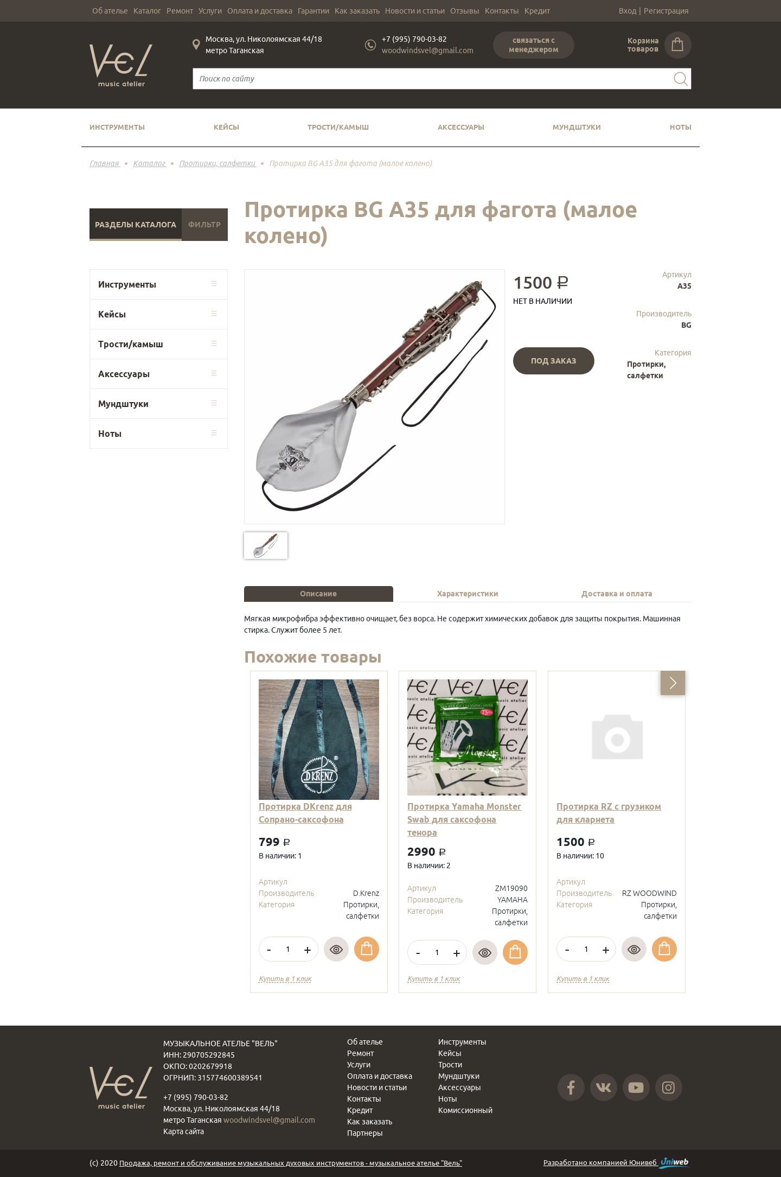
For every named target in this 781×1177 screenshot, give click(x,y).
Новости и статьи (415, 11)
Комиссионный (465, 1110)
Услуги (210, 11)
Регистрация (666, 11)
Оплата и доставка (259, 11)
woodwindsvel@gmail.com (427, 50)
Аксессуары (461, 127)
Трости (450, 1064)
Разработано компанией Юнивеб (617, 1163)
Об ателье (110, 11)
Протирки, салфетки (646, 370)
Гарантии (313, 11)
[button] (673, 683)
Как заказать (357, 11)
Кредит (537, 11)
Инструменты (117, 127)
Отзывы (464, 11)
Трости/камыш (338, 127)
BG (686, 325)
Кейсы (226, 127)
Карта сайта (183, 1131)
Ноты (681, 127)
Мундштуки (577, 127)
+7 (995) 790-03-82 (414, 39)
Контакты (502, 11)
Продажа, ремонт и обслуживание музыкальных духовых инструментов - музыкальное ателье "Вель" (290, 1163)
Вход (627, 11)
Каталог (147, 11)
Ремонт (180, 11)
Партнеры (365, 1133)
